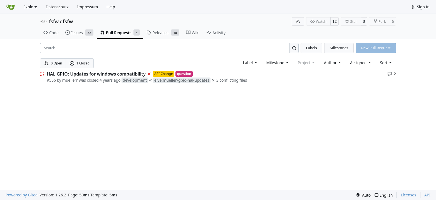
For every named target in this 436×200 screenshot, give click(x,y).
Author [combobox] (332, 62)
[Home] (10, 7)
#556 (51, 80)
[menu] (386, 62)
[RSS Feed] (298, 21)
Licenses (408, 195)
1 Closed (80, 63)
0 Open (53, 63)
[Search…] (294, 48)
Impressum (87, 6)
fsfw (54, 21)
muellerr (70, 80)
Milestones (339, 47)
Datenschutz (57, 6)
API (427, 195)
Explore (30, 6)
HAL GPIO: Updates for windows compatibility (96, 74)
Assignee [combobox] (360, 62)
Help (110, 6)
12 (334, 21)
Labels (311, 47)
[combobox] (250, 62)
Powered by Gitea (22, 195)
